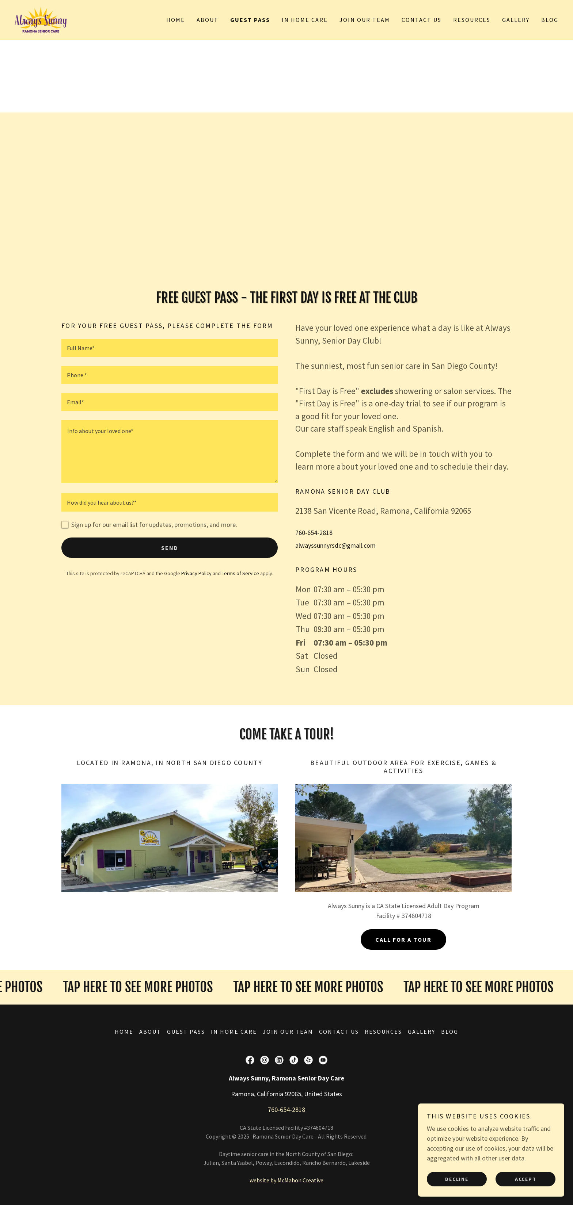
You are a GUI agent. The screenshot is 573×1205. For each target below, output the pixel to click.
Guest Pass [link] (250, 19)
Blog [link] (549, 19)
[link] (41, 19)
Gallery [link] (516, 19)
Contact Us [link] (421, 19)
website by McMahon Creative (286, 1180)
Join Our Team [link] (364, 19)
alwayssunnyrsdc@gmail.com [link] (335, 545)
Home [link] (175, 19)
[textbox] (169, 348)
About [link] (208, 19)
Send (169, 547)
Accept (525, 1178)
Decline (456, 1178)
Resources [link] (471, 19)
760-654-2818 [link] (314, 532)
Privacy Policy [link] (196, 573)
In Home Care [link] (305, 19)
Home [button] (124, 1031)
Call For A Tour (403, 939)
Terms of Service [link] (240, 573)
